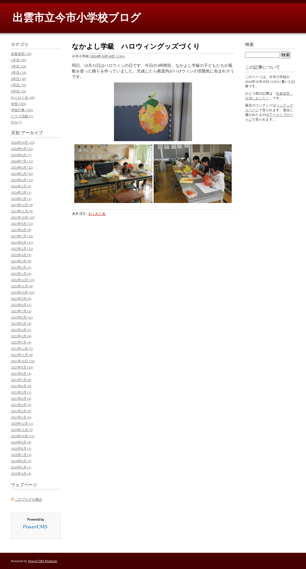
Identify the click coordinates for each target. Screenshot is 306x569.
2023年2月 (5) (21, 267)
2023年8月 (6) (21, 230)
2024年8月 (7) (21, 155)
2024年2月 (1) (21, 192)
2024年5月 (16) (22, 174)
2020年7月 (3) (21, 455)
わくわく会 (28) (23, 97)
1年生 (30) (18, 60)
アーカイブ (32, 133)
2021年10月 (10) (23, 361)
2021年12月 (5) (22, 348)
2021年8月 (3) (21, 373)
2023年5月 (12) (22, 248)
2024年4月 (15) (22, 180)
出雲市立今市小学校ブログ (76, 17)
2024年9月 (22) (22, 149)
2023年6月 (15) (22, 242)
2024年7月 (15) (22, 161)
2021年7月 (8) (21, 380)
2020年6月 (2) (21, 461)
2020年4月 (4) (21, 473)
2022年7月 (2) (21, 311)
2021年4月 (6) (21, 398)
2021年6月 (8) (21, 386)
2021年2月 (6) (21, 411)
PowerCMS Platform (42, 561)
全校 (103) (18, 104)
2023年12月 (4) (22, 205)
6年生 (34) (18, 91)
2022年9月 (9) (21, 298)
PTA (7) (16, 122)
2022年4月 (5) (21, 330)
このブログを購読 (28, 499)
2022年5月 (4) (21, 323)
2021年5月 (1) (21, 392)
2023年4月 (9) (21, 255)
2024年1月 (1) (21, 198)
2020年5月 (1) (21, 467)
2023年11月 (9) (22, 211)
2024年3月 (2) (21, 186)
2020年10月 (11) (23, 436)
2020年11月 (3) (22, 430)
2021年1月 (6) (21, 417)
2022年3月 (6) (21, 336)
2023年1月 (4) (21, 273)
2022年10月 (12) (23, 292)
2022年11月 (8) (22, 286)
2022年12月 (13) (23, 280)
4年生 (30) (18, 79)
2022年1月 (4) (21, 342)
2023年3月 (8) (21, 261)
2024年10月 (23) (23, 142)
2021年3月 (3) (21, 405)
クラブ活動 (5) (22, 116)
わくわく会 (97, 213)
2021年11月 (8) (22, 355)
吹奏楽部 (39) (21, 54)
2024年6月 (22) (22, 167)
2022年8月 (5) (21, 305)
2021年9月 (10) (22, 367)
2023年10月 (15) (23, 217)
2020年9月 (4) (21, 442)
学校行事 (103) (22, 110)
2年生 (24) (18, 66)
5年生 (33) (18, 85)
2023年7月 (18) (22, 236)
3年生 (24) (18, 72)
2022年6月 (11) (22, 317)
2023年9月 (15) (22, 223)
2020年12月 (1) (22, 423)
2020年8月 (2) (21, 448)
